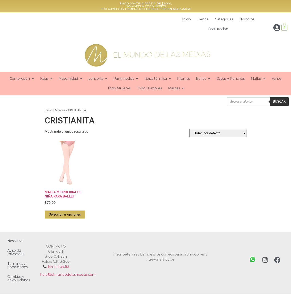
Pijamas (183, 79)
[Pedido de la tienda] (217, 133)
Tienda (203, 19)
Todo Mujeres (118, 88)
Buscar (279, 101)
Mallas (258, 79)
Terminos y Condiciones (17, 265)
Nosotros (246, 19)
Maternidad (70, 79)
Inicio (186, 19)
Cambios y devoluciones (18, 278)
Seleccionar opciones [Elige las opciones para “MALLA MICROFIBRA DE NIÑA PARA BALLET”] (65, 214)
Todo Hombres (149, 88)
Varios (276, 79)
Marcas (176, 88)
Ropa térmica (157, 79)
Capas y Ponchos (230, 79)
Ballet (203, 79)
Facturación (218, 29)
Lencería (97, 79)
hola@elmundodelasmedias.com (67, 275)
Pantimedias (125, 79)
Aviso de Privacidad (16, 252)
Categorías (224, 19)
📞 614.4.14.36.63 (56, 267)
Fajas (46, 79)
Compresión (22, 79)
